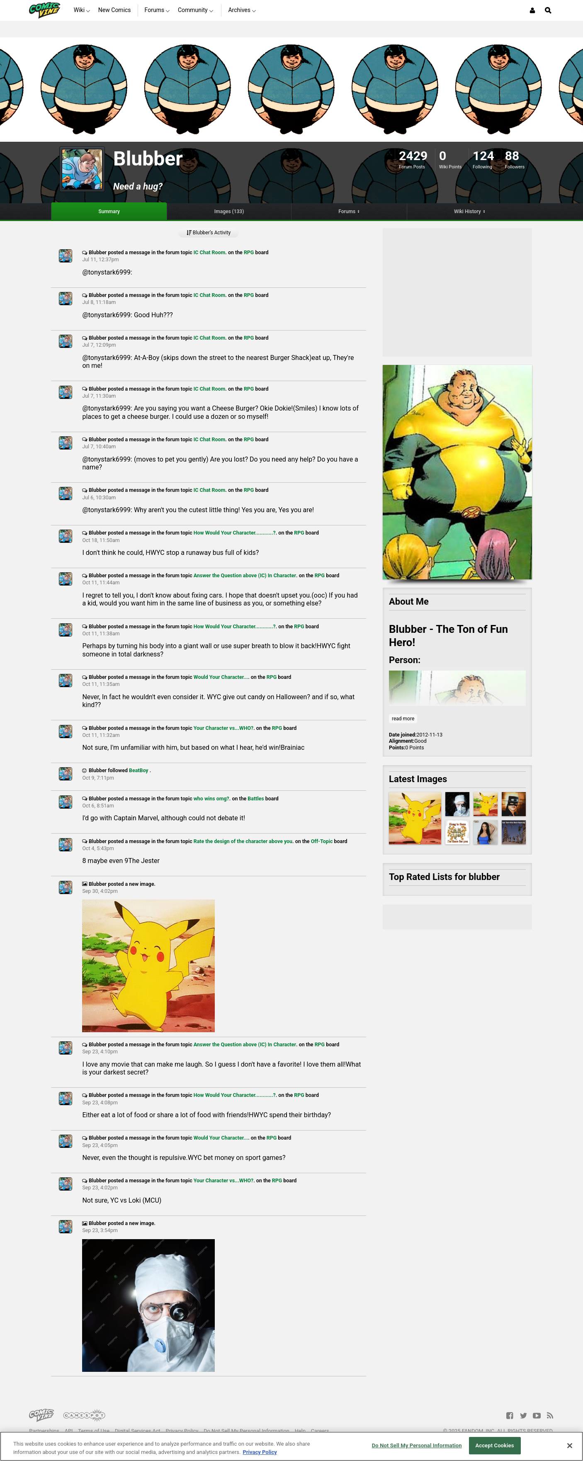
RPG (249, 252)
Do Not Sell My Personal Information (246, 1431)
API (69, 1431)
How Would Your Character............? (235, 533)
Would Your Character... (221, 677)
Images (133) (229, 211)
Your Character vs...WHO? (224, 728)
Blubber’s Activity (209, 233)
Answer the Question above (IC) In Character (245, 575)
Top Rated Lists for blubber (444, 877)
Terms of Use (93, 1431)
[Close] (570, 1446)
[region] (291, 1446)
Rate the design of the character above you (243, 841)
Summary (109, 211)
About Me (409, 601)
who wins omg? (211, 798)
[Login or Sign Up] (532, 10)
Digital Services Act (137, 1431)
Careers (320, 1431)
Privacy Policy (182, 1431)
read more (403, 719)
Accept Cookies (494, 1445)
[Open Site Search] (548, 10)
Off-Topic (322, 841)
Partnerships (44, 1431)
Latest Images (418, 779)
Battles (256, 798)
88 (512, 155)
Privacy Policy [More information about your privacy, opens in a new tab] (260, 1452)
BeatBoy (139, 770)
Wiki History (467, 211)
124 (483, 155)
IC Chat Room (210, 252)
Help (300, 1431)
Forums (346, 211)
